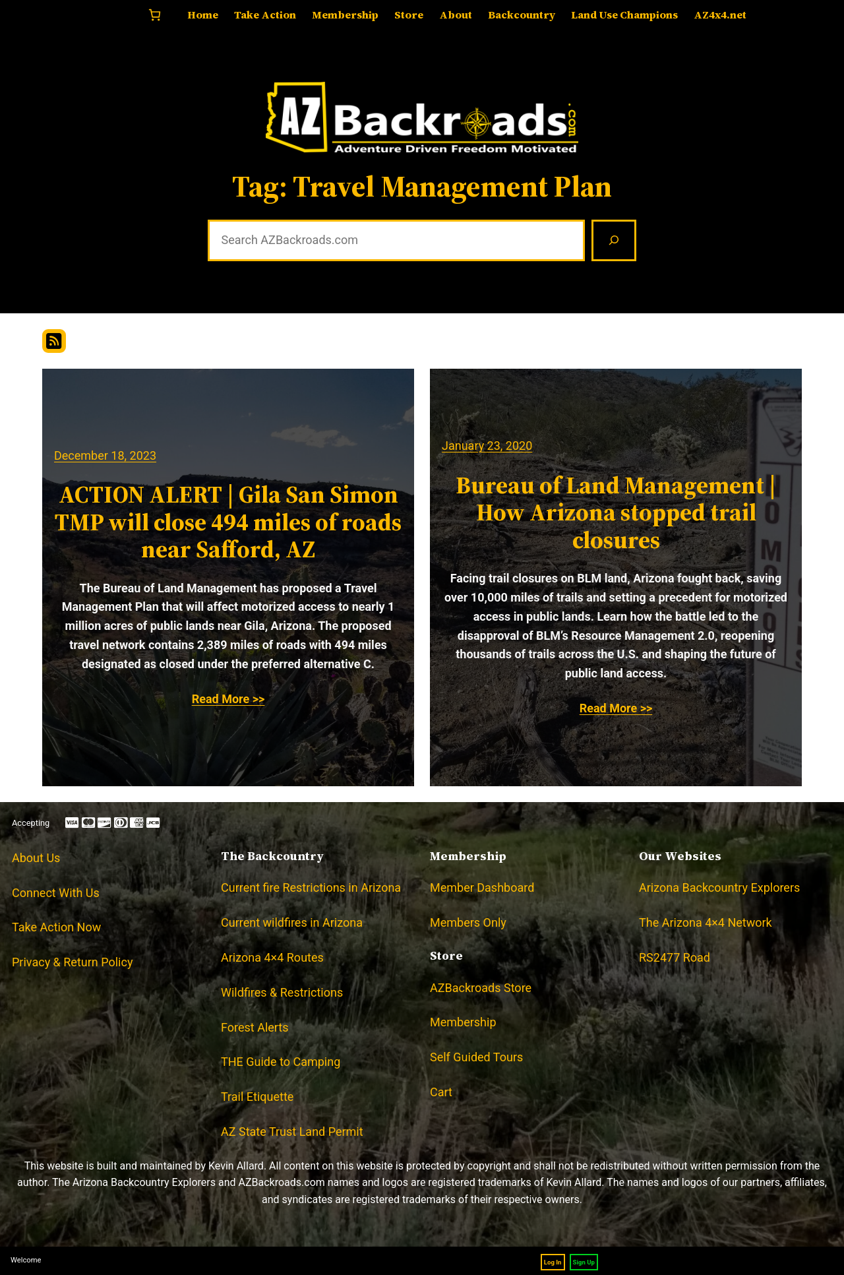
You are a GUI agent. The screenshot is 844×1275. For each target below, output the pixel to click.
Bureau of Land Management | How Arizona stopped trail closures (616, 512)
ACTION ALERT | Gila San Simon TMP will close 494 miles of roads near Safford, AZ (228, 522)
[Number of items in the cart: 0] (154, 15)
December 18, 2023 (105, 455)
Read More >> (228, 699)
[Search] (613, 241)
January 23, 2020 (487, 445)
